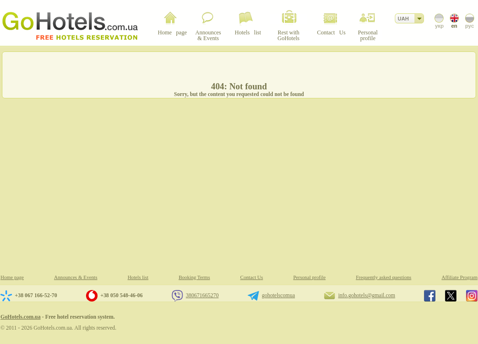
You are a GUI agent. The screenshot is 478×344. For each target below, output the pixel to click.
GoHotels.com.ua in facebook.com (429, 295)
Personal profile (309, 277)
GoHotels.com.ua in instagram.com (472, 295)
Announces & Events (76, 277)
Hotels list (138, 277)
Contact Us (251, 277)
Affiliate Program (460, 277)
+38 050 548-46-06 (121, 295)
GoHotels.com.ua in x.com (450, 295)
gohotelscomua (278, 295)
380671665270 (202, 295)
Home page (12, 277)
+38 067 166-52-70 (36, 295)
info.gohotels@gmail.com (366, 295)
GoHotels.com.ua (20, 317)
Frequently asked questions (383, 277)
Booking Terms (194, 277)
